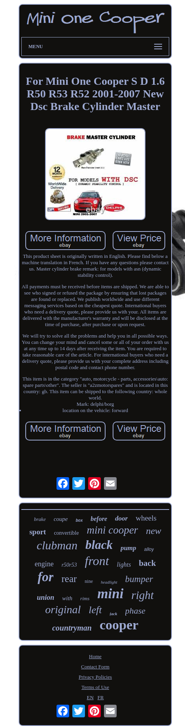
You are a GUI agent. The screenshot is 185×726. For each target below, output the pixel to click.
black (99, 545)
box (79, 520)
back (147, 563)
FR (101, 697)
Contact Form (95, 667)
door (121, 518)
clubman (57, 545)
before (99, 518)
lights (124, 564)
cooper (119, 625)
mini (110, 593)
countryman (72, 627)
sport (37, 532)
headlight (109, 582)
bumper (139, 579)
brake (40, 519)
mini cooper (112, 530)
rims (84, 598)
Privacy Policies (95, 677)
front (97, 561)
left (95, 610)
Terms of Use (95, 687)
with (67, 598)
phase (135, 611)
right (142, 595)
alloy (149, 549)
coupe (61, 519)
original (63, 609)
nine (89, 581)
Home (95, 656)
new (153, 531)
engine (44, 564)
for (45, 577)
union (45, 597)
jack (113, 613)
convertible (66, 533)
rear (69, 578)
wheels (146, 518)
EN (90, 697)
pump (128, 548)
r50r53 (69, 565)
